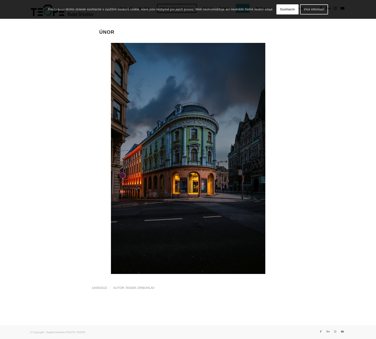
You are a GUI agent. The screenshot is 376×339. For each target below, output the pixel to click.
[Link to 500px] (328, 331)
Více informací (314, 9)
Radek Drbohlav (140, 288)
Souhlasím (287, 9)
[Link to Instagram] (335, 331)
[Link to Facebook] (320, 331)
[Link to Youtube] (342, 331)
